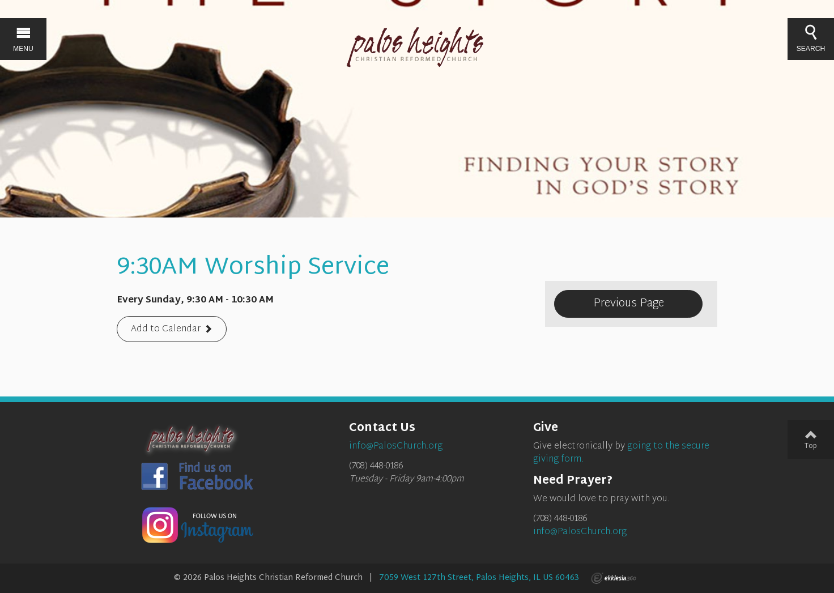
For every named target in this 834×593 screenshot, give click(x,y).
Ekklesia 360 (613, 578)
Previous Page (628, 303)
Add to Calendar (166, 330)
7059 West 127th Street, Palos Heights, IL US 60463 (479, 578)
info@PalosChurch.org (580, 532)
